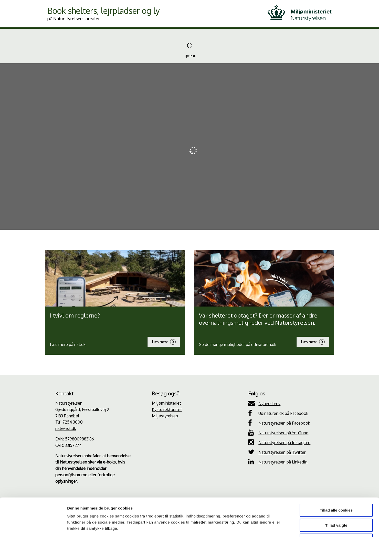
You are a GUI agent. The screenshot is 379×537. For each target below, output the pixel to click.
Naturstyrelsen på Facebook (279, 422)
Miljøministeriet (166, 403)
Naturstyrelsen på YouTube (278, 432)
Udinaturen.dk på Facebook (278, 413)
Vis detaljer (266, 527)
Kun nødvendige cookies (336, 504)
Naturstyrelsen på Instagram (279, 442)
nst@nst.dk (65, 428)
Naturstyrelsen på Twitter (277, 452)
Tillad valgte (336, 489)
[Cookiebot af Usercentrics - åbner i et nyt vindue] (33, 527)
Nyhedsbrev (264, 403)
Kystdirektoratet (167, 409)
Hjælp (189, 56)
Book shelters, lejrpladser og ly (103, 13)
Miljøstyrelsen (165, 415)
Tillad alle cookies (336, 474)
